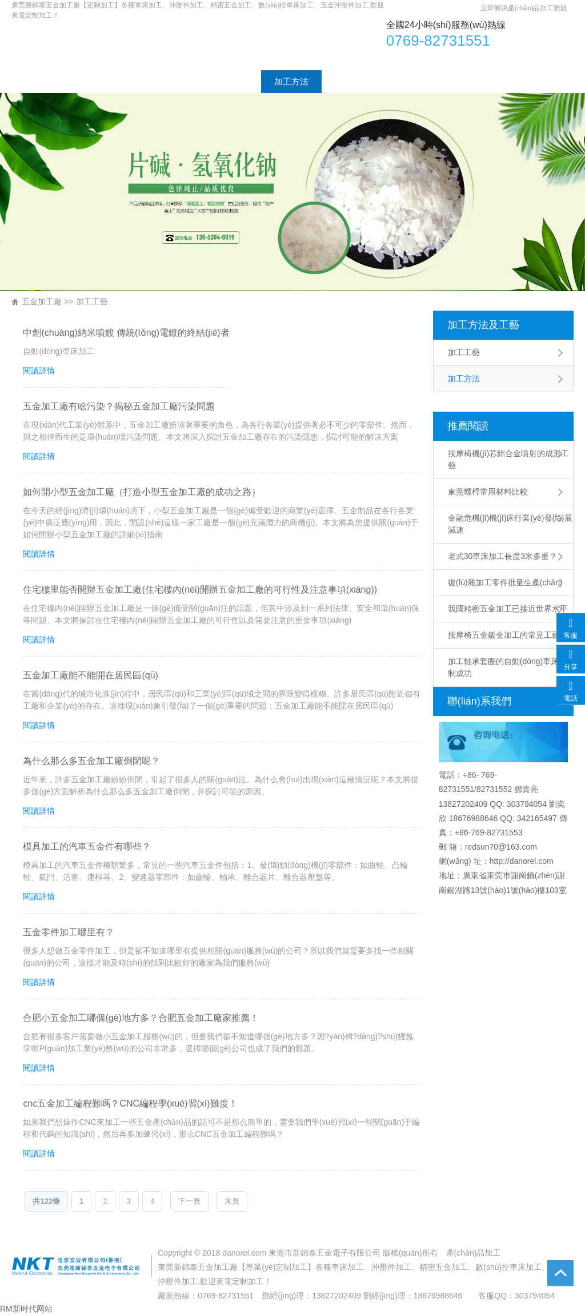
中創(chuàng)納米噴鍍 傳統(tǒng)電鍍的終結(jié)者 (126, 332)
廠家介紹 (85, 81)
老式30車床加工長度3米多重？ (502, 556)
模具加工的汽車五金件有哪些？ (87, 846)
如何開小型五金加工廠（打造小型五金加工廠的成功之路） (142, 492)
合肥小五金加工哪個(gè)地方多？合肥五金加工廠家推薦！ (140, 1018)
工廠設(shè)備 (361, 81)
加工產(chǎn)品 (158, 81)
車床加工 (185, 44)
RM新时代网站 (26, 1308)
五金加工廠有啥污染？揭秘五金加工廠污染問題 (119, 406)
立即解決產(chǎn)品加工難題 (523, 8)
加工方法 (291, 81)
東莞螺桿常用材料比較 (488, 491)
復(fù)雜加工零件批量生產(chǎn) (505, 582)
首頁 (33, 81)
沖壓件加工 (391, 1267)
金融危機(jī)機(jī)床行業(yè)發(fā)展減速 (510, 523)
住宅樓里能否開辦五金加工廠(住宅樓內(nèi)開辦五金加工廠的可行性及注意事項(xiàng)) (200, 589)
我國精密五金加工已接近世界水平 (508, 608)
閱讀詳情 (39, 370)
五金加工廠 (42, 301)
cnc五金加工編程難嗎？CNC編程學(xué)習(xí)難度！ (130, 1103)
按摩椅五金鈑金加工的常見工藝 (504, 635)
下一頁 (189, 1201)
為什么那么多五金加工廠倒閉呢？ (91, 761)
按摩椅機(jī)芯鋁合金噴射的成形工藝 (508, 459)
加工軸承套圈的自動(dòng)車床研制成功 (507, 667)
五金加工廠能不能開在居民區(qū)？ (90, 675)
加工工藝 (231, 81)
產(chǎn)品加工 (473, 1252)
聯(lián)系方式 (441, 81)
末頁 (232, 1201)
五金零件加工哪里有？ (68, 932)
